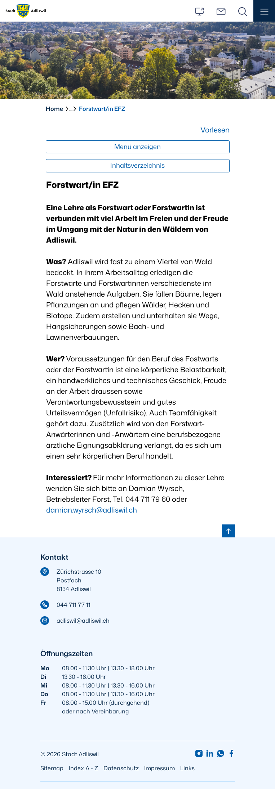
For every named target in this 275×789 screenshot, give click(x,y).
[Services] (199, 11)
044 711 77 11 (73, 605)
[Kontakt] (221, 11)
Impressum (159, 768)
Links (187, 768)
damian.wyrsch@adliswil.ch (91, 510)
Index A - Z (83, 768)
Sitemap (51, 768)
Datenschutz (121, 768)
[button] (264, 11)
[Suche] (242, 11)
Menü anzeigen (137, 146)
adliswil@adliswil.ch (83, 621)
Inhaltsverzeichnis (137, 165)
